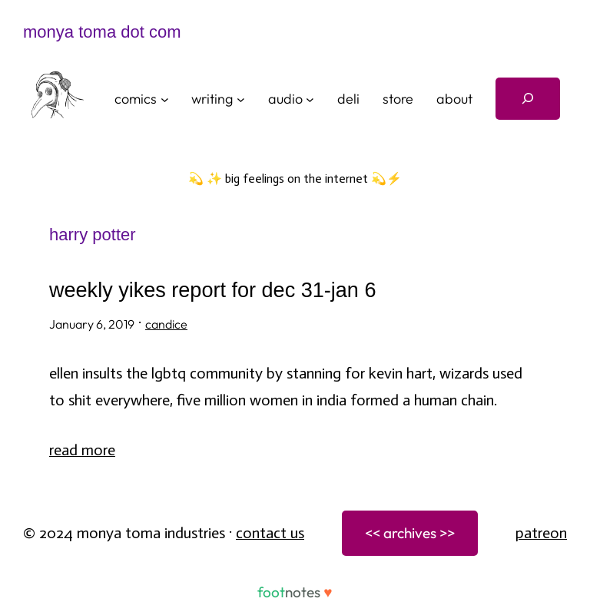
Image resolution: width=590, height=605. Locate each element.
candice (166, 324)
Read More (82, 450)
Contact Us (270, 533)
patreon (541, 533)
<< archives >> (410, 533)
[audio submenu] (310, 98)
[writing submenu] (241, 98)
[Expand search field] (528, 99)
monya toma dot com (102, 31)
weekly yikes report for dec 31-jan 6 (212, 290)
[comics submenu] (165, 98)
